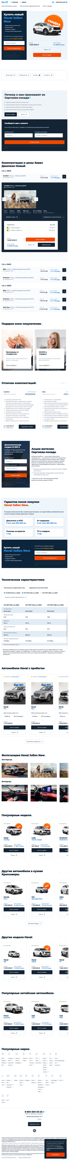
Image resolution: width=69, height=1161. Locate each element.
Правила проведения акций (24, 1157)
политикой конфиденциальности (37, 146)
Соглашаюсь (55, 1154)
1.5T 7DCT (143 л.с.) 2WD (31, 593)
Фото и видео (47, 6)
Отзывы (39, 1119)
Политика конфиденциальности (9, 1157)
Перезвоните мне (34, 1124)
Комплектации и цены (9, 6)
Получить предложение (14, 48)
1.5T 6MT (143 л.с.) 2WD (13, 593)
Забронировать (46, 244)
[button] (4, 199)
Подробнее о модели (27, 426)
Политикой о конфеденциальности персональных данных (55, 1148)
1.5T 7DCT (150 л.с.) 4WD (50, 593)
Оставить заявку (34, 142)
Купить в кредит (47, 55)
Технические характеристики (30, 6)
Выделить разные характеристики (15, 597)
